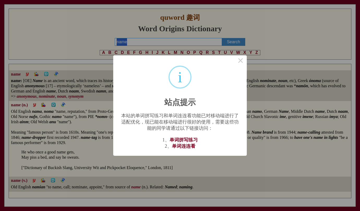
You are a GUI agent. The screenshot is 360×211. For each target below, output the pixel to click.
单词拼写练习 (184, 139)
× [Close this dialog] (240, 61)
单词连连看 (183, 146)
